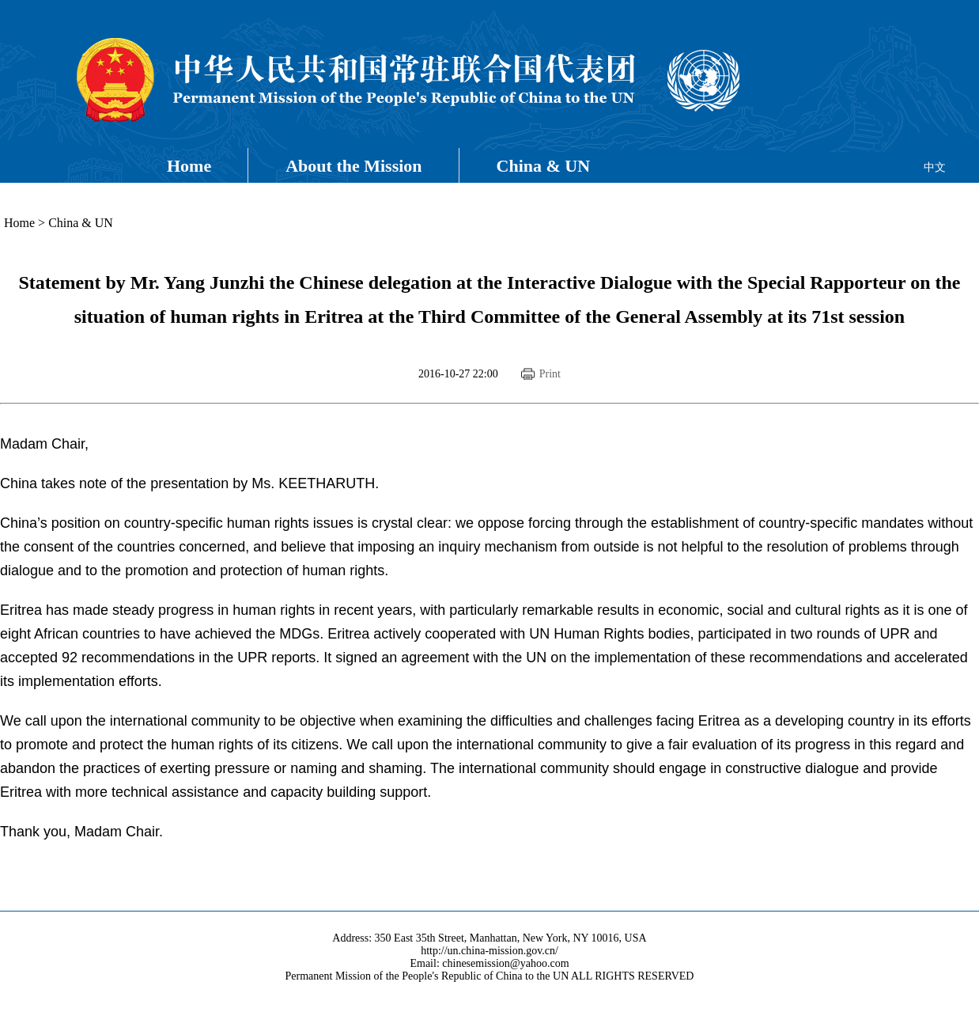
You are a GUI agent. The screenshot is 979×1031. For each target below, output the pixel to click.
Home (189, 166)
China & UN (544, 166)
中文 (935, 167)
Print (550, 374)
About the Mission (353, 166)
